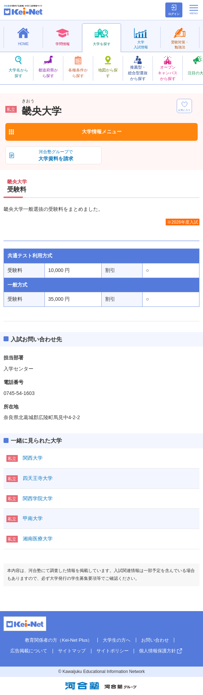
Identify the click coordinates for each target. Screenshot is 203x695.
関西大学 (33, 458)
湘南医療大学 (38, 538)
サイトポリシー (112, 650)
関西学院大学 (38, 498)
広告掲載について (28, 650)
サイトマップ (72, 650)
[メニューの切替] (193, 9)
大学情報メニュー (102, 131)
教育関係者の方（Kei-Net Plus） (58, 640)
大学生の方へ (116, 640)
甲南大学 (33, 518)
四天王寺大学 (38, 478)
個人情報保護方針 (157, 650)
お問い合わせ (155, 640)
